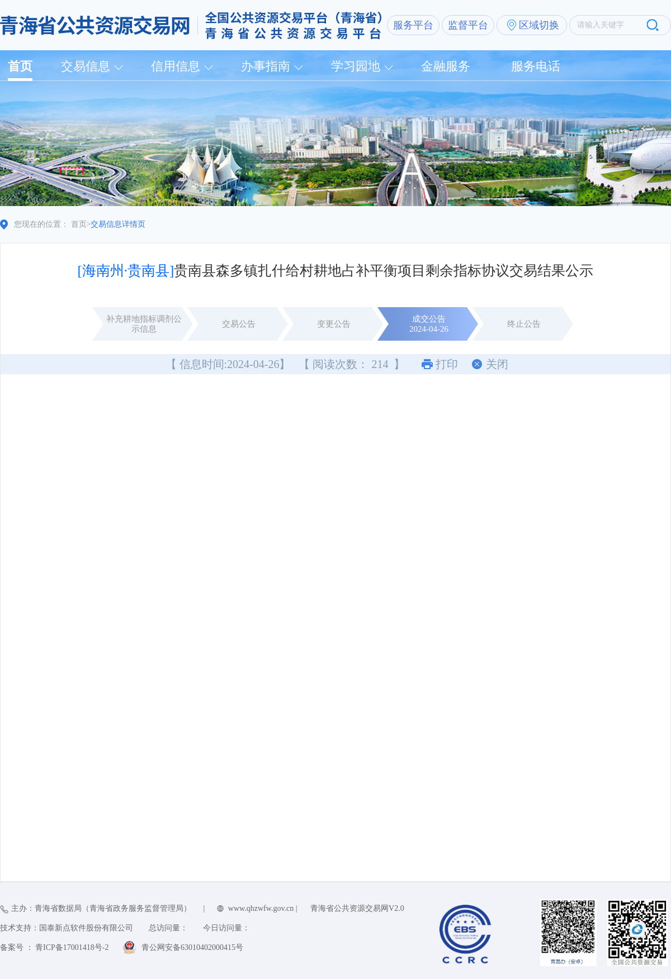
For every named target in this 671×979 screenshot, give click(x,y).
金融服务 (445, 66)
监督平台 (468, 25)
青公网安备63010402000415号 (192, 947)
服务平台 (413, 25)
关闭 (497, 364)
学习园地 (355, 66)
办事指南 (265, 66)
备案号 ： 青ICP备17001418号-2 (54, 947)
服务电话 (535, 66)
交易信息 (85, 66)
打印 (447, 364)
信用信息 (175, 66)
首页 (20, 66)
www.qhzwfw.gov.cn (261, 908)
